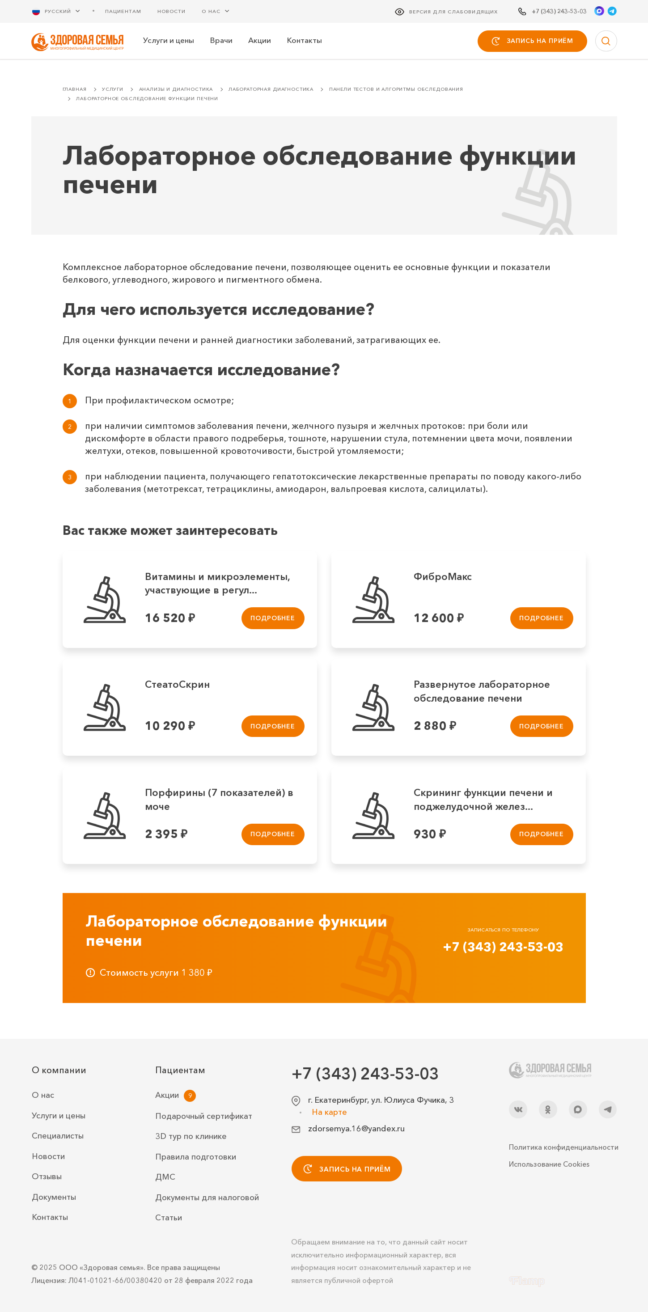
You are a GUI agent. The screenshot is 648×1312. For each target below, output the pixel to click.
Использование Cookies (549, 1164)
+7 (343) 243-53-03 (503, 946)
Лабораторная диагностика (271, 89)
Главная (75, 89)
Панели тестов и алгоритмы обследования (396, 89)
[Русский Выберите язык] (61, 11)
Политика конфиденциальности (563, 1147)
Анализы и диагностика (176, 89)
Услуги (112, 89)
